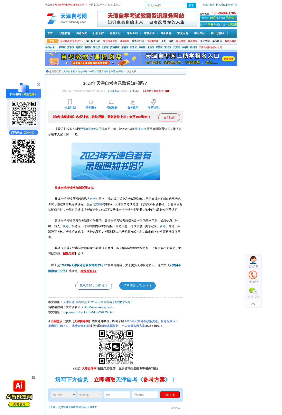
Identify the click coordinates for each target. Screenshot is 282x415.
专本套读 (149, 33)
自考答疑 (82, 71)
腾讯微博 (80, 407)
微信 (94, 407)
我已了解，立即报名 (94, 285)
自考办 (94, 198)
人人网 (88, 407)
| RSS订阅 (231, 4)
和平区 (62, 47)
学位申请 (217, 41)
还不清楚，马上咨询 (137, 285)
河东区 (70, 47)
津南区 (142, 47)
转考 (171, 41)
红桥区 (105, 47)
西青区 (133, 47)
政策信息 (64, 33)
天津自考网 (69, 71)
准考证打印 (138, 41)
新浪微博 (70, 407)
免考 (163, 41)
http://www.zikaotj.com (97, 307)
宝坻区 (167, 47)
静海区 (185, 47)
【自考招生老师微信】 (155, 91)
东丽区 (124, 47)
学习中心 (199, 33)
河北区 (96, 47)
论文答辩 (205, 41)
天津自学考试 (90, 128)
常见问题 (182, 33)
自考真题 (165, 33)
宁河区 (176, 47)
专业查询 (132, 33)
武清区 (159, 47)
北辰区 (150, 47)
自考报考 (81, 33)
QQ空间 (62, 407)
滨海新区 (115, 47)
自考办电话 (208, 4)
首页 (50, 33)
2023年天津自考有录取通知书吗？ (107, 71)
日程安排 (98, 33)
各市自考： (51, 47)
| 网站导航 (220, 4)
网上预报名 (218, 33)
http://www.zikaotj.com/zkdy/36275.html (88, 312)
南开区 (87, 47)
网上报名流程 (93, 41)
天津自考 (140, 128)
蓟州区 (193, 47)
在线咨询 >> (88, 271)
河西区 (79, 47)
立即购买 (169, 117)
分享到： (53, 407)
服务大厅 (115, 33)
